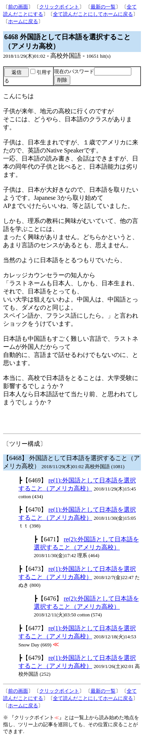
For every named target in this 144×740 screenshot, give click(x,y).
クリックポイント (59, 7)
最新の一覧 (103, 7)
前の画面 (18, 7)
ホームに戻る (23, 21)
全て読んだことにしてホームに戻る (93, 14)
